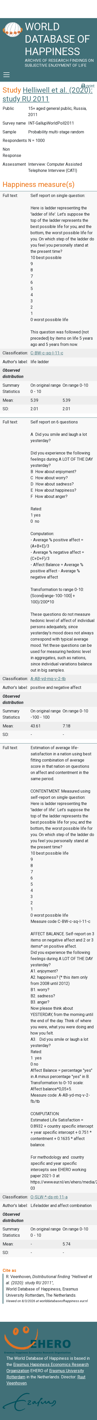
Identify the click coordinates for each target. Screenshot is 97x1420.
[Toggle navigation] (6, 75)
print (87, 85)
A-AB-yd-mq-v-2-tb (48, 678)
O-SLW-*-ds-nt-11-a (49, 1197)
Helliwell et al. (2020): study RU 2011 (48, 94)
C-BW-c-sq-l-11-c (47, 353)
